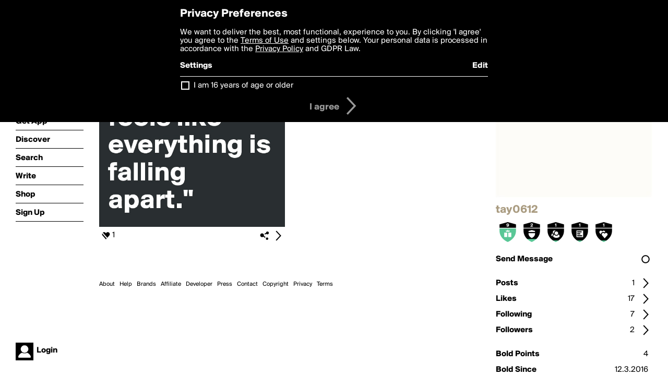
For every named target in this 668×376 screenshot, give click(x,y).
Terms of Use (265, 41)
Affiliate (171, 284)
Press (224, 284)
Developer (199, 284)
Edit (480, 66)
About (107, 284)
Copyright (276, 284)
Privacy (302, 284)
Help (126, 284)
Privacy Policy (279, 49)
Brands (146, 284)
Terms (325, 284)
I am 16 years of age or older (243, 85)
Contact (247, 284)
